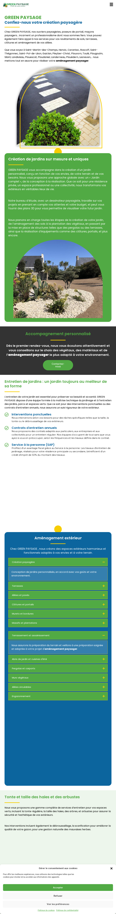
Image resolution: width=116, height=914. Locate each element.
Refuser (58, 896)
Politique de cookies (46, 910)
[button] (111, 868)
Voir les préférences (58, 904)
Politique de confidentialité (67, 910)
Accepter (58, 887)
